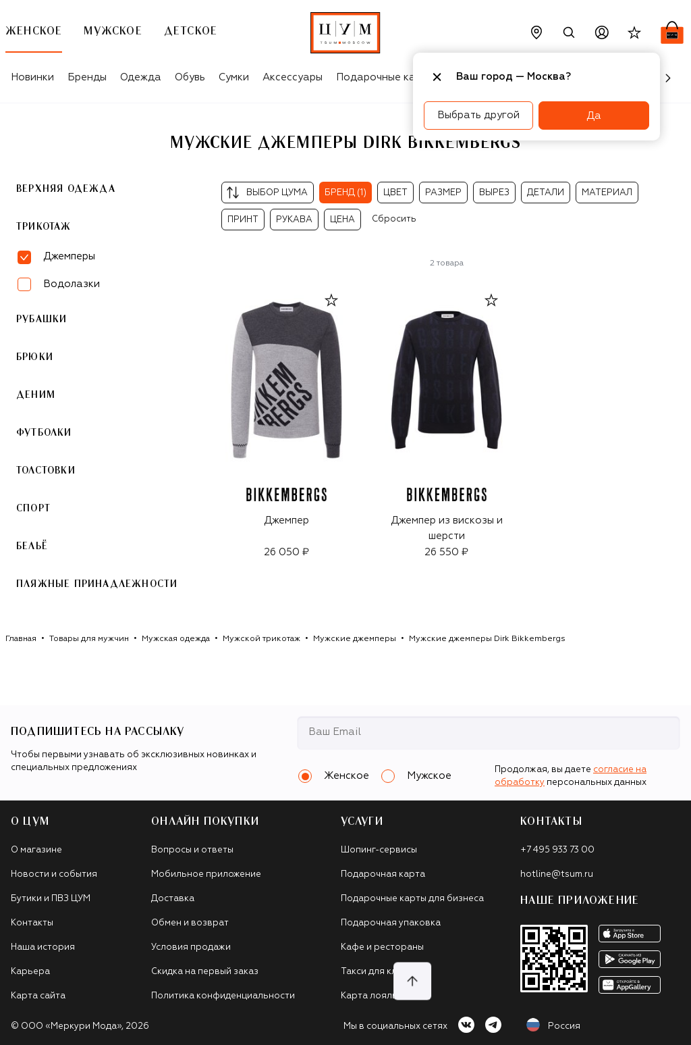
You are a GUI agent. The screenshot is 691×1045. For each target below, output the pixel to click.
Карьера (30, 971)
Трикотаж (44, 227)
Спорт (33, 508)
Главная (20, 639)
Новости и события (54, 874)
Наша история (43, 947)
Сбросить (394, 219)
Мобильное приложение (206, 874)
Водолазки (71, 284)
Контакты (32, 923)
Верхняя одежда (65, 189)
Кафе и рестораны (382, 947)
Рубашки (41, 319)
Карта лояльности (382, 996)
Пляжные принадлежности (96, 584)
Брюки (34, 357)
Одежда (140, 77)
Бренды (87, 77)
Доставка (172, 898)
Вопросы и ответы (192, 850)
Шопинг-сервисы (379, 850)
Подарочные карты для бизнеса (412, 898)
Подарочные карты (385, 77)
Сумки (234, 77)
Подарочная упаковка (391, 923)
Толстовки (46, 471)
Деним (35, 395)
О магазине (36, 850)
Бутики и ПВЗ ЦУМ (50, 898)
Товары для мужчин (89, 639)
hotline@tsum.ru (556, 874)
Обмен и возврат (190, 923)
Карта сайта (38, 996)
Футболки (44, 433)
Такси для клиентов (385, 971)
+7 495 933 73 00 (557, 850)
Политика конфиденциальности (223, 996)
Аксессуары (292, 77)
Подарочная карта (383, 874)
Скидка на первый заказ (204, 971)
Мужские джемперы (354, 639)
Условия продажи (191, 947)
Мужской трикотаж (261, 639)
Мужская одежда (176, 639)
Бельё (32, 546)
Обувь (190, 77)
